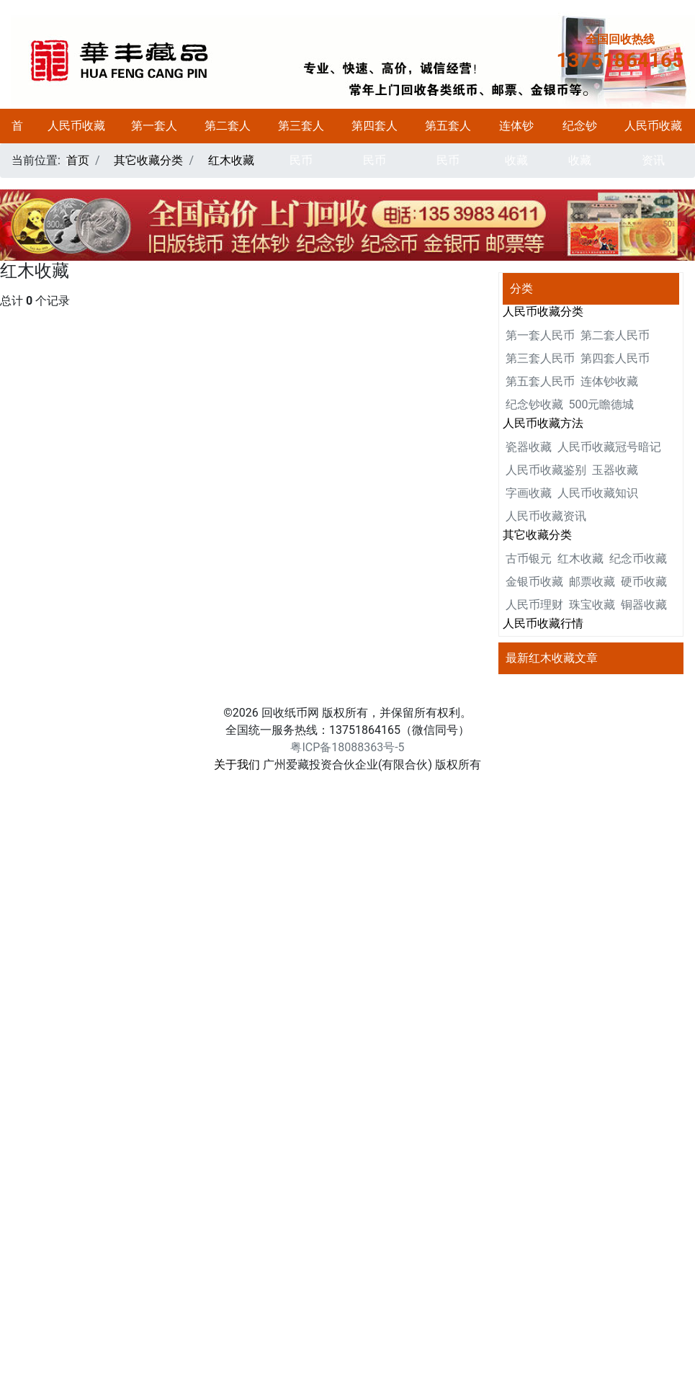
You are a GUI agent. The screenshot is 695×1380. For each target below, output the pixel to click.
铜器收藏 (644, 604)
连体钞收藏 (516, 143)
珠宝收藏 (592, 604)
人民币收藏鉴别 (546, 470)
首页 (17, 143)
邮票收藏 (592, 581)
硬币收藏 (644, 581)
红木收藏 (231, 160)
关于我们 (237, 764)
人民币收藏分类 (76, 143)
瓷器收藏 (529, 447)
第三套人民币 (301, 143)
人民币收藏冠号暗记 (609, 447)
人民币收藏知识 (597, 493)
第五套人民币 (448, 143)
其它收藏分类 (148, 160)
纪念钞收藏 (579, 143)
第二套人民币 (228, 143)
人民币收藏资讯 (653, 143)
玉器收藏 (615, 470)
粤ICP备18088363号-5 (347, 747)
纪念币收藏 (638, 558)
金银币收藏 (534, 581)
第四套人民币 (374, 143)
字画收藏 (529, 493)
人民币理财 (534, 604)
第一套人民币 (154, 143)
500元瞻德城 (602, 404)
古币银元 (529, 558)
